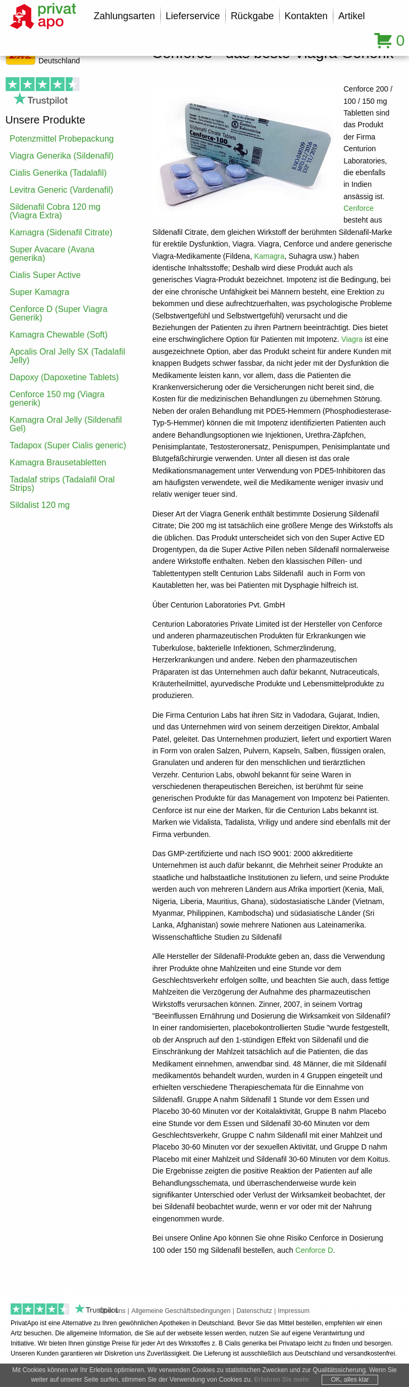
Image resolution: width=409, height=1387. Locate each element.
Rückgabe (252, 16)
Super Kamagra (39, 292)
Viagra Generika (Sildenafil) (61, 155)
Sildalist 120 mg (40, 505)
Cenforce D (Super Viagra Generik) (59, 313)
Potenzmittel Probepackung (62, 138)
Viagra (352, 339)
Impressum (293, 1311)
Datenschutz (254, 1311)
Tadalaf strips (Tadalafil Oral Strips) (62, 484)
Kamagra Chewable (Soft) (59, 334)
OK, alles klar (350, 1379)
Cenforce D (314, 1250)
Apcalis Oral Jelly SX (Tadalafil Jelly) (67, 356)
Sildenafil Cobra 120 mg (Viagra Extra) (55, 211)
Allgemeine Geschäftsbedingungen (181, 1311)
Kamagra (269, 256)
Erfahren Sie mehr (281, 1379)
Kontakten (306, 16)
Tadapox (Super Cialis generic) (68, 445)
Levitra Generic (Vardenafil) (61, 189)
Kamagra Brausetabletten (58, 462)
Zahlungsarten (124, 16)
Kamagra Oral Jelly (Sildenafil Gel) (66, 424)
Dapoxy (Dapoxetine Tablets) (64, 377)
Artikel (351, 16)
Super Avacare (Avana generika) (52, 253)
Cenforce (358, 208)
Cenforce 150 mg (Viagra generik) (57, 398)
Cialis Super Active (45, 275)
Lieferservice (193, 16)
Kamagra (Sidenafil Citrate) (61, 232)
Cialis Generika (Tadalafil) (58, 172)
